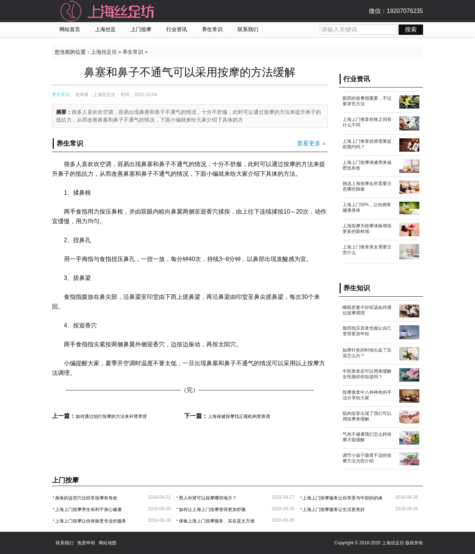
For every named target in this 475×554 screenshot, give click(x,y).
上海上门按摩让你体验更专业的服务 (90, 521)
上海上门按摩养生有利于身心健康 (88, 509)
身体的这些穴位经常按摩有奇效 (86, 498)
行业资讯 (176, 29)
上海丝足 (105, 29)
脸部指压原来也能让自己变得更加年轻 (367, 331)
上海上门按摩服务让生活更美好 (333, 509)
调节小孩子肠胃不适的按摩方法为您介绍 (367, 458)
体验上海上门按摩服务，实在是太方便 (217, 521)
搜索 (411, 29)
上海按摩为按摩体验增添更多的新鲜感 (367, 228)
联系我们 (248, 29)
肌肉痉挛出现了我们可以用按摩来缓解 (367, 416)
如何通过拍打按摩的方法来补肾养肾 (111, 416)
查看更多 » (311, 143)
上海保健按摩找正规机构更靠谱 (239, 416)
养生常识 (212, 29)
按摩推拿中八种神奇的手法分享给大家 (367, 395)
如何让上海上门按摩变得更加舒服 (212, 509)
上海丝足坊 (104, 52)
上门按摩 (141, 29)
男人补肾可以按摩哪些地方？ (208, 498)
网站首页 (69, 29)
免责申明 (86, 542)
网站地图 (108, 542)
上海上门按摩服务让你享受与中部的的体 (342, 498)
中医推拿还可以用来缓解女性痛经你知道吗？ (367, 374)
